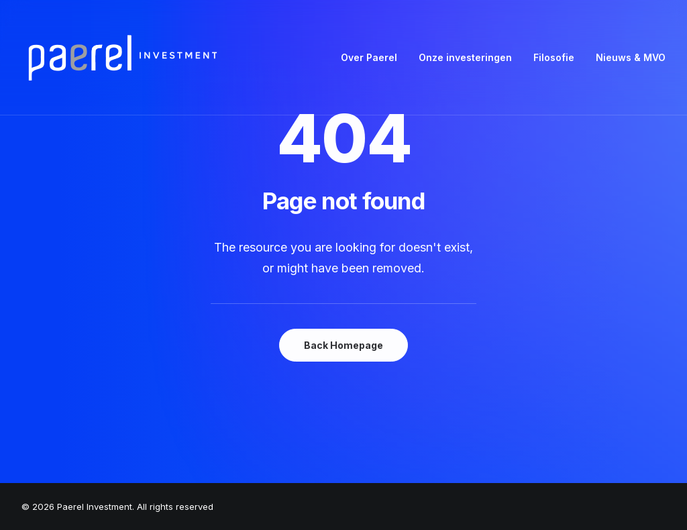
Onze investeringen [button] (465, 57)
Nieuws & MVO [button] (631, 57)
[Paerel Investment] (122, 57)
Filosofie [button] (553, 57)
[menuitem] (374, 57)
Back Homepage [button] (343, 345)
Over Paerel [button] (369, 57)
